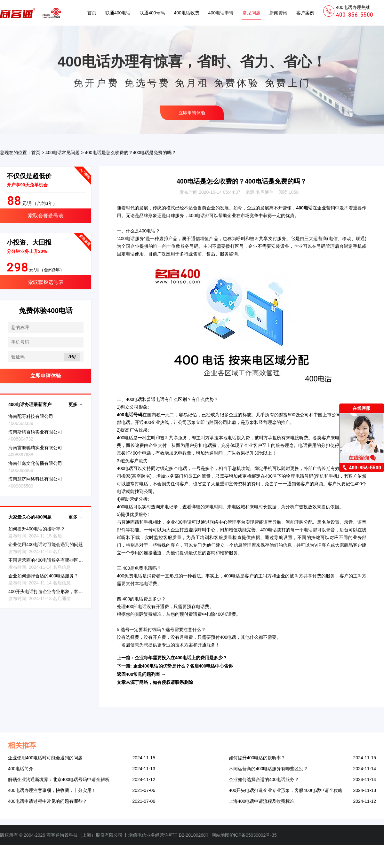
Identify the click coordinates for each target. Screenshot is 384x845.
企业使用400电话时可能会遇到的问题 (45, 544)
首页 (91, 12)
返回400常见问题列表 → (141, 674)
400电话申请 (221, 12)
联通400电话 (118, 12)
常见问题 (251, 12)
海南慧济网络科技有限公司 (35, 478)
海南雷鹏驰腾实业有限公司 (35, 447)
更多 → (75, 404)
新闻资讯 (278, 12)
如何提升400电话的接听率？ (36, 528)
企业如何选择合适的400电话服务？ (43, 575)
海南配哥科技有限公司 (30, 416)
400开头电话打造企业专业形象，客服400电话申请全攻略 (65, 591)
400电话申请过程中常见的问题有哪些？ (47, 801)
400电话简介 (20, 768)
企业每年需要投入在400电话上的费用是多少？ (181, 657)
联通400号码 (152, 12)
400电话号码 (129, 414)
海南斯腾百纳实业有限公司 (35, 431)
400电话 (304, 207)
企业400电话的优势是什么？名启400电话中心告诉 (183, 666)
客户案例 (305, 12)
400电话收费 (186, 12)
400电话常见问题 (62, 152)
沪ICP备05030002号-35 (253, 835)
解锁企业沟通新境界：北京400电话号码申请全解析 (58, 779)
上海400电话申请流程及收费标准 (261, 801)
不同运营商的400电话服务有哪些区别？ (47, 560)
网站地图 (220, 835)
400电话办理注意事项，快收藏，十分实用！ (52, 790)
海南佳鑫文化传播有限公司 (35, 463)
